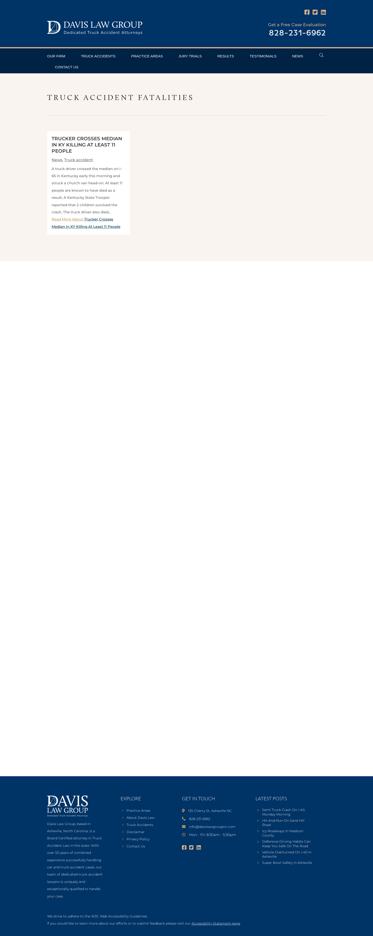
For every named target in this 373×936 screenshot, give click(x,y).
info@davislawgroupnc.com (212, 827)
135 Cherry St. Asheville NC (210, 811)
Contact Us (67, 67)
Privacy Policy (138, 839)
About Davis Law (140, 818)
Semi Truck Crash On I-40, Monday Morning (283, 812)
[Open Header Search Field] (321, 55)
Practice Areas (147, 56)
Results (225, 56)
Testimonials (263, 56)
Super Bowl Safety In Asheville (287, 863)
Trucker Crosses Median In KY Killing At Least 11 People (87, 145)
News (297, 56)
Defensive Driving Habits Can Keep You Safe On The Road (286, 843)
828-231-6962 (297, 33)
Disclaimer (136, 832)
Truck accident (78, 160)
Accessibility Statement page (215, 923)
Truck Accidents (98, 56)
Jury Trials (190, 56)
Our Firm (56, 56)
